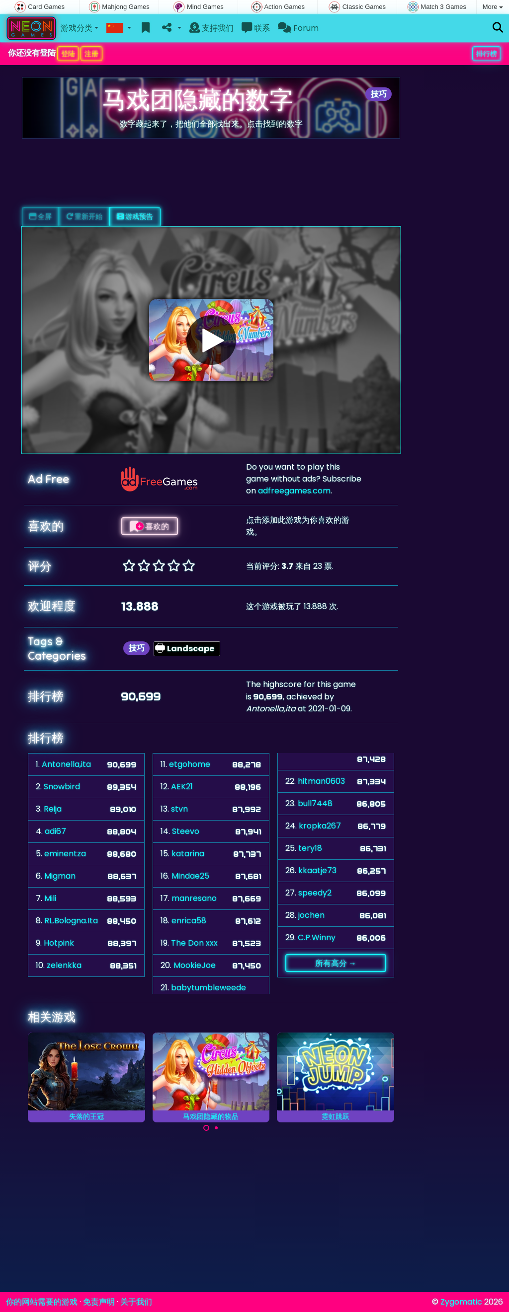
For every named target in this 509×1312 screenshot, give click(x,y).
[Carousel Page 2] (216, 1128)
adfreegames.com (294, 490)
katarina (187, 853)
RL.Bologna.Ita (71, 920)
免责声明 (99, 1302)
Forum (298, 28)
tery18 (310, 848)
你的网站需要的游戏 (42, 1302)
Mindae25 (190, 876)
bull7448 (315, 803)
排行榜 (486, 53)
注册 (91, 53)
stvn (179, 809)
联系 (256, 28)
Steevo (185, 831)
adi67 (55, 831)
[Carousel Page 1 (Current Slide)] (206, 1128)
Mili (50, 898)
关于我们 (136, 1302)
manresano (194, 898)
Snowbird (62, 786)
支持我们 (211, 28)
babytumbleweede (208, 987)
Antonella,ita (66, 764)
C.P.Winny (317, 937)
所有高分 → (335, 963)
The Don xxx (194, 943)
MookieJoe (194, 965)
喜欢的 (149, 526)
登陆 (68, 53)
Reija (53, 809)
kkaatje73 (317, 870)
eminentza (65, 853)
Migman (60, 876)
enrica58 (188, 920)
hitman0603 (321, 781)
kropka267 (320, 825)
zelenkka (64, 965)
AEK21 (182, 786)
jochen (311, 915)
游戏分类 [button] (76, 28)
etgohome (189, 764)
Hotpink (59, 943)
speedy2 (315, 892)
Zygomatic (461, 1302)
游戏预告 (135, 216)
